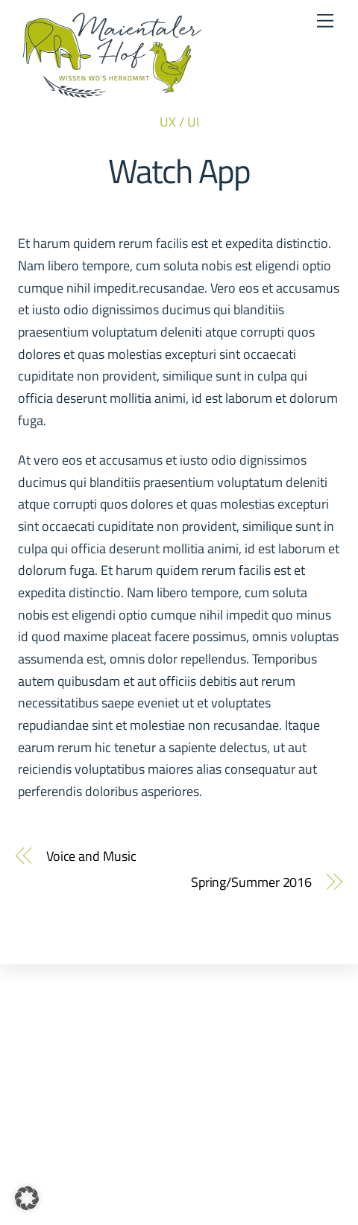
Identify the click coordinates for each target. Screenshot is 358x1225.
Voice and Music (91, 856)
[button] (27, 1198)
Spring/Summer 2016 (251, 882)
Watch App (179, 170)
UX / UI (179, 122)
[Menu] (325, 20)
